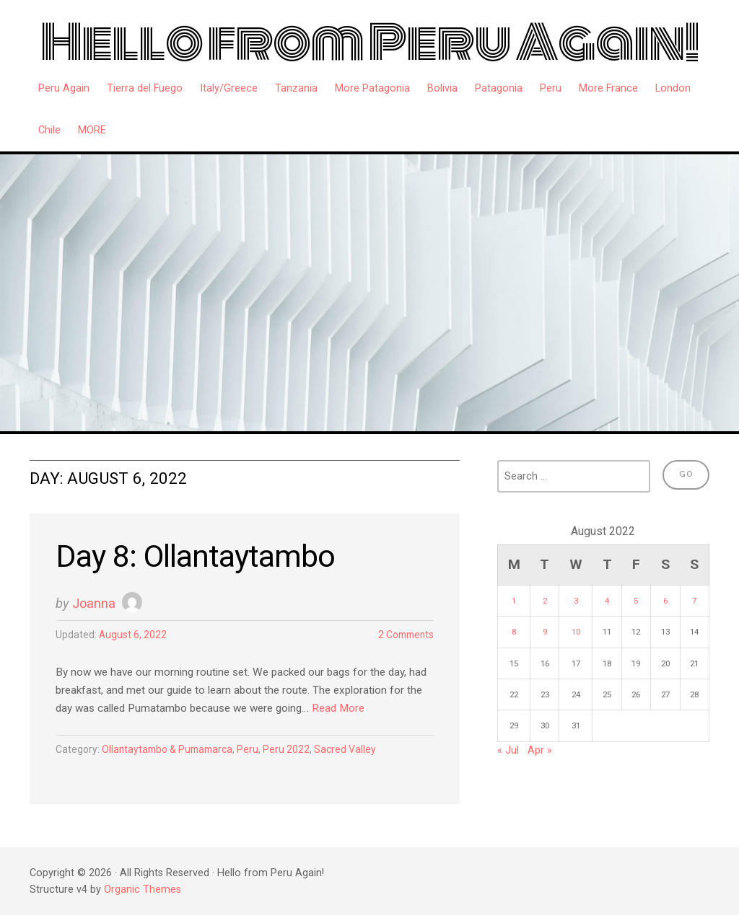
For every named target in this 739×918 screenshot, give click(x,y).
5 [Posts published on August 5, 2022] (636, 601)
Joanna (95, 604)
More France (608, 88)
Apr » (540, 750)
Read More (391, 711)
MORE (92, 130)
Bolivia (442, 88)
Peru (550, 88)
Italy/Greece (229, 88)
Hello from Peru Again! (369, 42)
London (673, 88)
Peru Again (63, 88)
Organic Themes (142, 892)
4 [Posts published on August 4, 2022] (607, 601)
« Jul (508, 750)
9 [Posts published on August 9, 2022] (545, 632)
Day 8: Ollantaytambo (201, 557)
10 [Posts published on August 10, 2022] (576, 632)
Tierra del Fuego (145, 88)
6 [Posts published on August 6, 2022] (665, 601)
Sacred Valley (358, 752)
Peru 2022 (297, 752)
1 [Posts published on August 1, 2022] (514, 601)
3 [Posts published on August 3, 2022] (576, 601)
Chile (49, 130)
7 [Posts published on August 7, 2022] (694, 601)
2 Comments (403, 637)
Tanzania (296, 88)
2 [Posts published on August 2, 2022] (545, 601)
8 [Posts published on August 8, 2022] (514, 632)
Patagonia (498, 88)
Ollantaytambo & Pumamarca (172, 752)
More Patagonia (372, 88)
